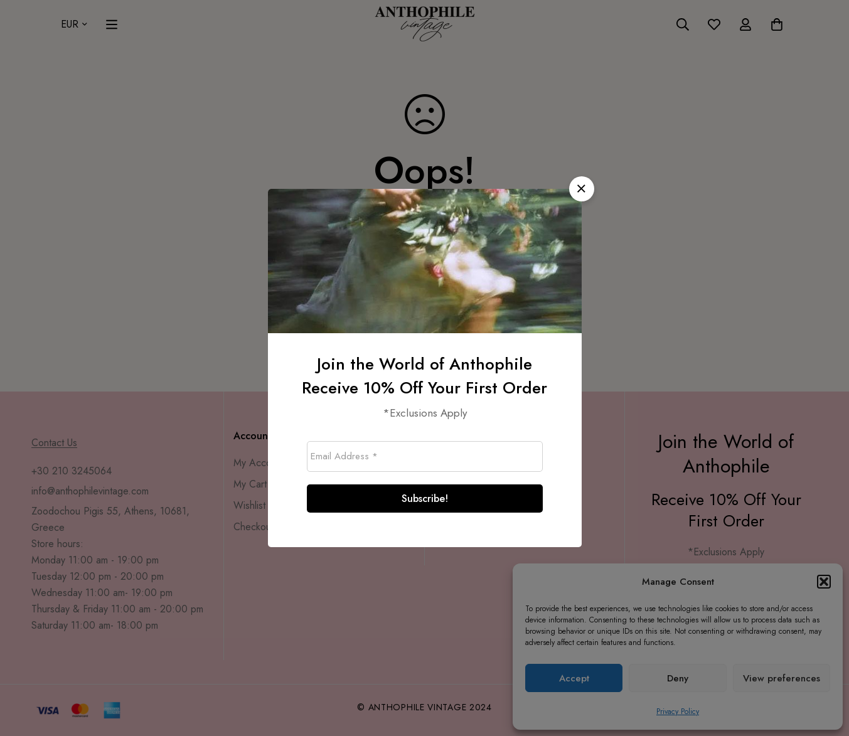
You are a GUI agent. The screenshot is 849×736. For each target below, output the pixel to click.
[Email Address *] (425, 456)
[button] (581, 188)
